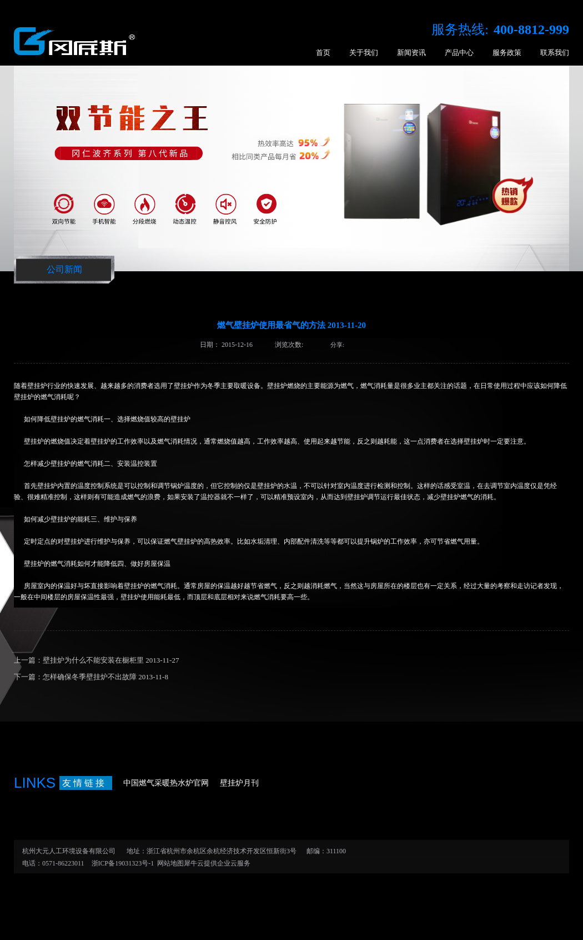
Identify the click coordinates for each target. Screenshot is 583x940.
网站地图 (169, 863)
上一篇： (96, 660)
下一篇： (91, 677)
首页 (323, 52)
